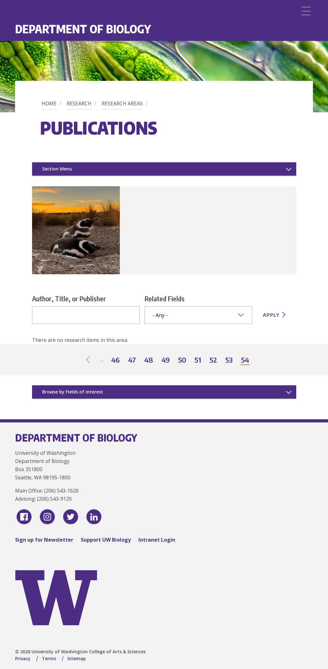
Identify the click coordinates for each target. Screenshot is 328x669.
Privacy (23, 658)
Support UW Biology (106, 539)
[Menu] (306, 11)
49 (165, 360)
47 (132, 360)
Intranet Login (156, 539)
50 (182, 360)
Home (49, 103)
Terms (49, 658)
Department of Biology (83, 29)
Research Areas (122, 103)
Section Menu (57, 169)
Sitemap (76, 658)
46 (115, 360)
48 (149, 360)
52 (213, 360)
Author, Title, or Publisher (69, 298)
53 (229, 360)
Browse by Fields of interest (72, 392)
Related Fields (165, 298)
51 (198, 360)
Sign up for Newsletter (44, 539)
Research (79, 103)
